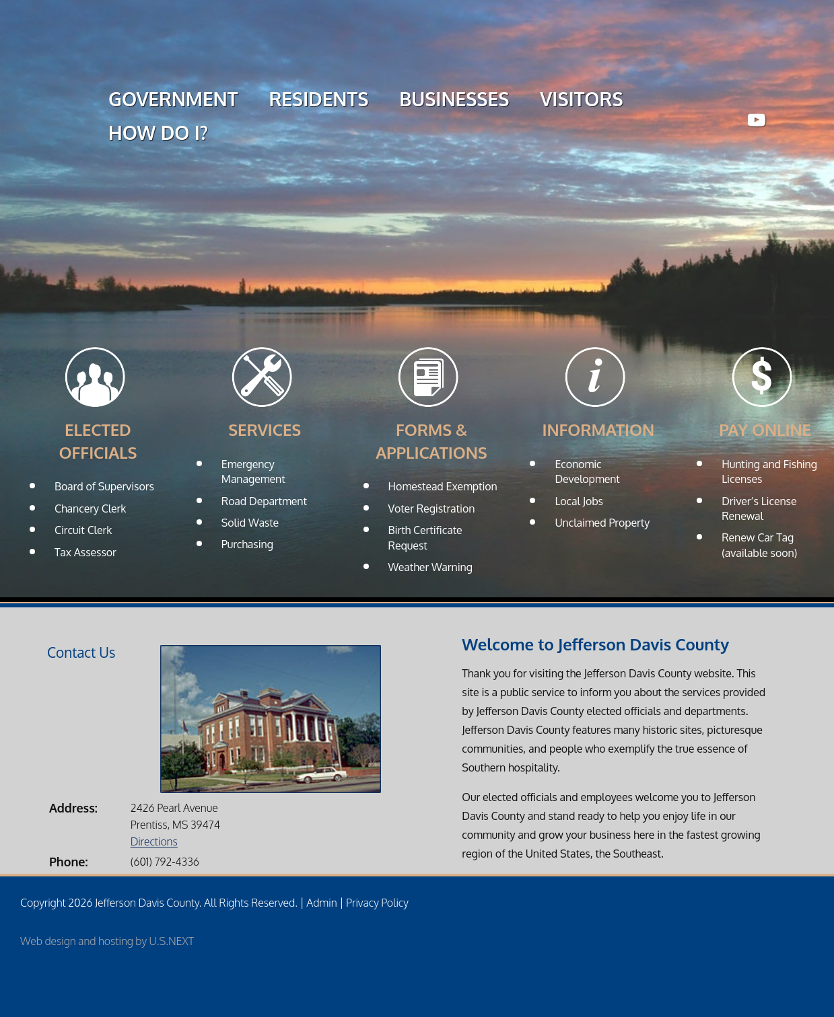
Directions (154, 841)
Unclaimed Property (602, 522)
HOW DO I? (158, 134)
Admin (321, 902)
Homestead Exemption (442, 486)
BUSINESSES (454, 101)
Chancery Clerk (90, 508)
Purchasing (247, 544)
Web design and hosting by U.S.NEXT (107, 941)
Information (598, 429)
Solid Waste (250, 522)
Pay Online (765, 429)
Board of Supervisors (104, 486)
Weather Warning (430, 567)
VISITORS (581, 101)
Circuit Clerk (83, 530)
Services (264, 429)
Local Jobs (579, 501)
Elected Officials (98, 441)
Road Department (264, 501)
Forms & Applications (431, 441)
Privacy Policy (377, 902)
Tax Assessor (85, 552)
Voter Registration (431, 508)
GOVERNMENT (173, 101)
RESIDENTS (318, 101)
